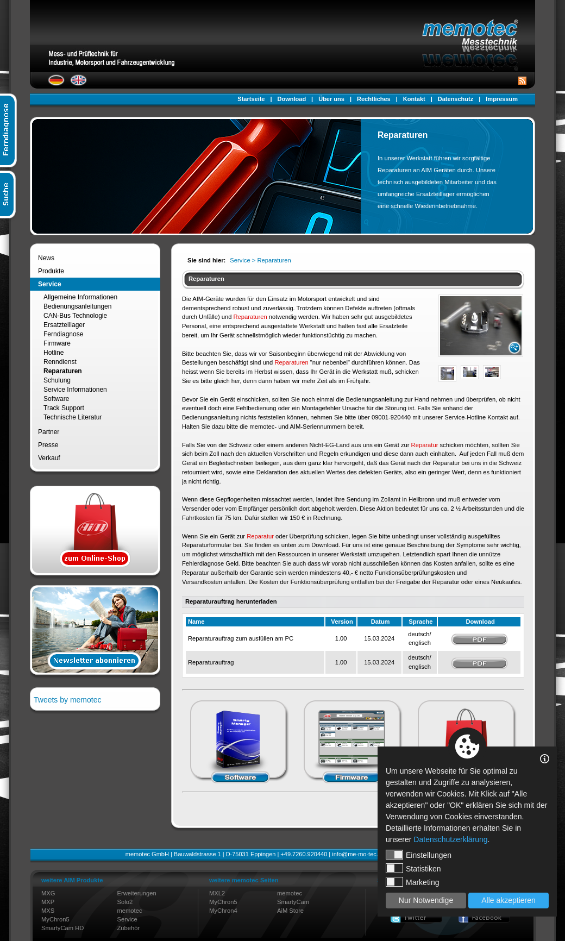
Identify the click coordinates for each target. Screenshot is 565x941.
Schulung (57, 380)
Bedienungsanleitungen (77, 306)
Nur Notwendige (426, 900)
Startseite (251, 99)
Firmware (57, 343)
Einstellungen (418, 855)
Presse (48, 445)
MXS (47, 910)
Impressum (502, 99)
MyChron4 (223, 910)
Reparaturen (62, 371)
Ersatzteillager (64, 325)
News (46, 258)
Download (292, 99)
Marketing (412, 882)
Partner (48, 432)
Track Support (63, 408)
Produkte (51, 271)
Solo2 (125, 902)
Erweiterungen (136, 893)
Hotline (53, 352)
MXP (47, 902)
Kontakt (414, 99)
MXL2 (217, 893)
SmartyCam (293, 902)
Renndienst (60, 362)
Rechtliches (374, 99)
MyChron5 (55, 919)
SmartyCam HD (62, 928)
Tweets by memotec (68, 699)
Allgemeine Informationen (80, 297)
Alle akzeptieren (508, 900)
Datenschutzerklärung (450, 839)
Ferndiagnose (63, 334)
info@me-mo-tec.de (358, 854)
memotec (129, 910)
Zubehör (128, 928)
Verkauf (49, 458)
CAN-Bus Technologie (75, 315)
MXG (48, 893)
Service (49, 284)
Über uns (331, 99)
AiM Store (290, 910)
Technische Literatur (72, 417)
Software (56, 399)
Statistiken (413, 868)
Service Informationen (75, 389)
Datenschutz (455, 99)
